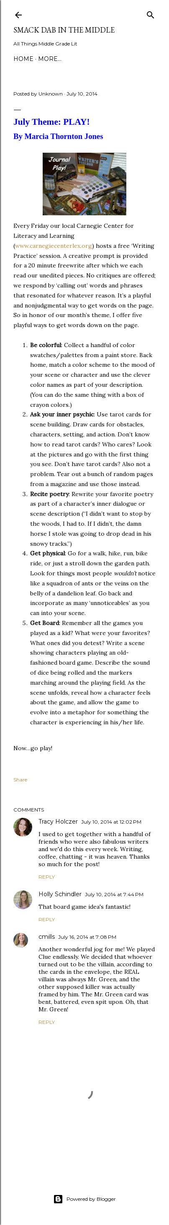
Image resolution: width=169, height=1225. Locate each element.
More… (49, 59)
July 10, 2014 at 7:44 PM (114, 894)
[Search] (151, 13)
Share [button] (20, 779)
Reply (46, 877)
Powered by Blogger (84, 1199)
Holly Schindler (60, 894)
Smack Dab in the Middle (64, 30)
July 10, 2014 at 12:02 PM (111, 822)
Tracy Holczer (58, 821)
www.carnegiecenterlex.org (53, 246)
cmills (46, 936)
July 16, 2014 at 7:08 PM (87, 937)
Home (23, 59)
